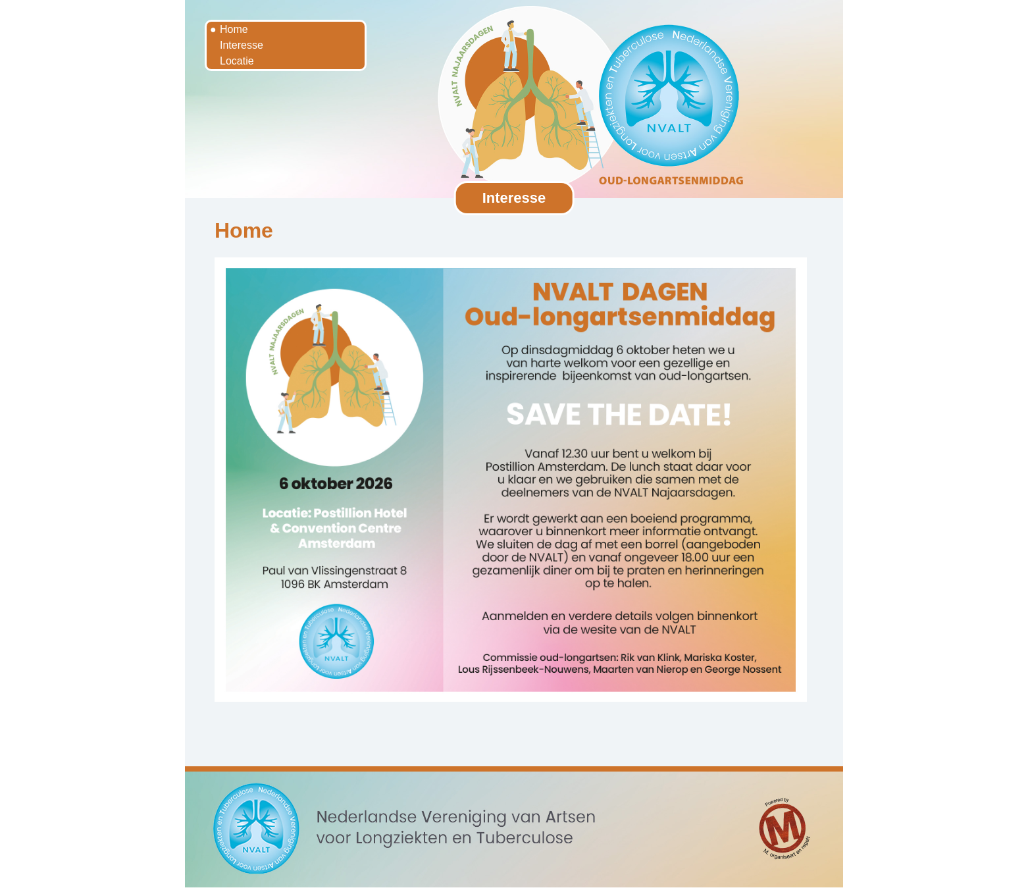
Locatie (237, 60)
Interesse (241, 45)
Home (234, 29)
